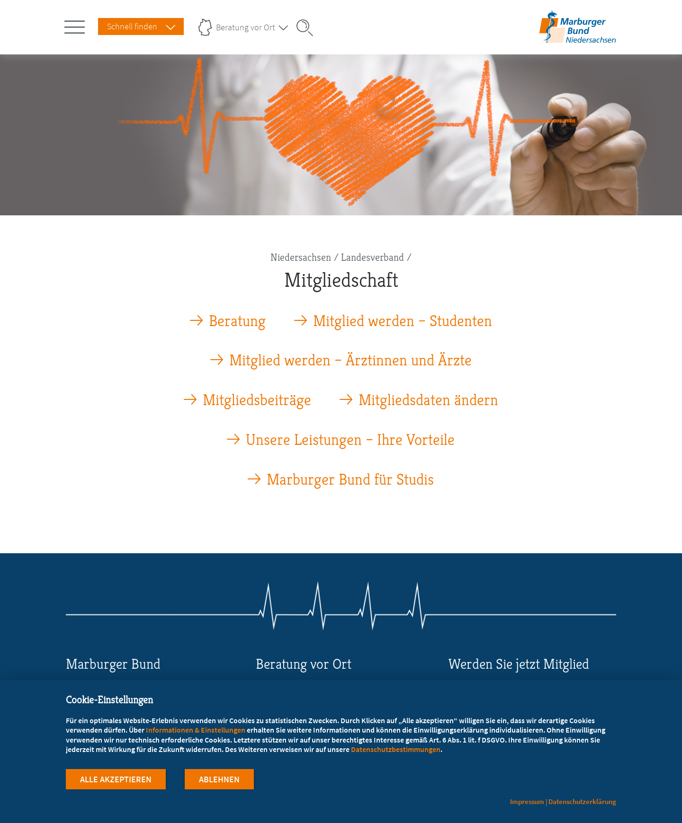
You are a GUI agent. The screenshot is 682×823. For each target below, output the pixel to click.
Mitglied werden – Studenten (402, 321)
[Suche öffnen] (308, 28)
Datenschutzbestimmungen (395, 749)
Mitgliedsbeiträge (257, 400)
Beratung (237, 321)
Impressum (527, 801)
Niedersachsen (300, 257)
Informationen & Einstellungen (195, 730)
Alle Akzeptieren (116, 779)
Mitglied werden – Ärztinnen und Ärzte (350, 360)
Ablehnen (219, 779)
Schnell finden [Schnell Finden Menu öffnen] (132, 26)
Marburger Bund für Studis (350, 479)
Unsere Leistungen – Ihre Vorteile (350, 440)
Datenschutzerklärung (582, 801)
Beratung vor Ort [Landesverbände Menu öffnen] (245, 27)
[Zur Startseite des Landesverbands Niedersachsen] (577, 39)
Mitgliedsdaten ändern (428, 400)
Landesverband (372, 257)
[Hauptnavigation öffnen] (76, 25)
